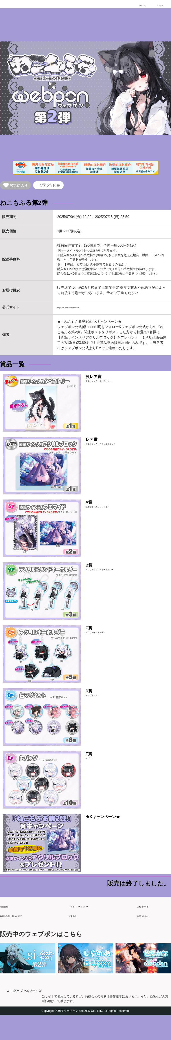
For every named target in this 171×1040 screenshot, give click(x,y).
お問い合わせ (147, 939)
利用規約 (75, 939)
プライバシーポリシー (86, 929)
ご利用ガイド (147, 929)
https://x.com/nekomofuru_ (78, 309)
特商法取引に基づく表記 (19, 939)
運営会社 (7, 929)
